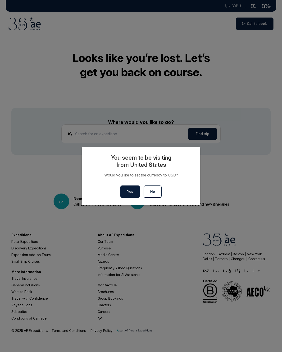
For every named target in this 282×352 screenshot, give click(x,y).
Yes (130, 192)
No (152, 192)
